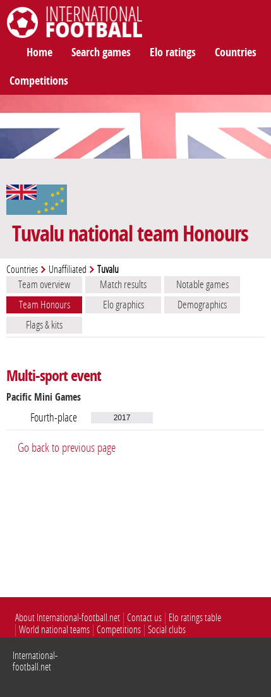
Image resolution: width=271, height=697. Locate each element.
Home (39, 52)
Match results (123, 284)
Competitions (38, 81)
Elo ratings (173, 52)
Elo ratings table (195, 618)
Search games (101, 52)
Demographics (202, 304)
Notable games (202, 284)
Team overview (44, 284)
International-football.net (35, 661)
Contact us (144, 618)
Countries (235, 52)
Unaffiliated (68, 270)
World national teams (54, 630)
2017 (122, 417)
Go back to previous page (67, 447)
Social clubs (167, 630)
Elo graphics (123, 304)
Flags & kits (44, 324)
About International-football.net (67, 618)
